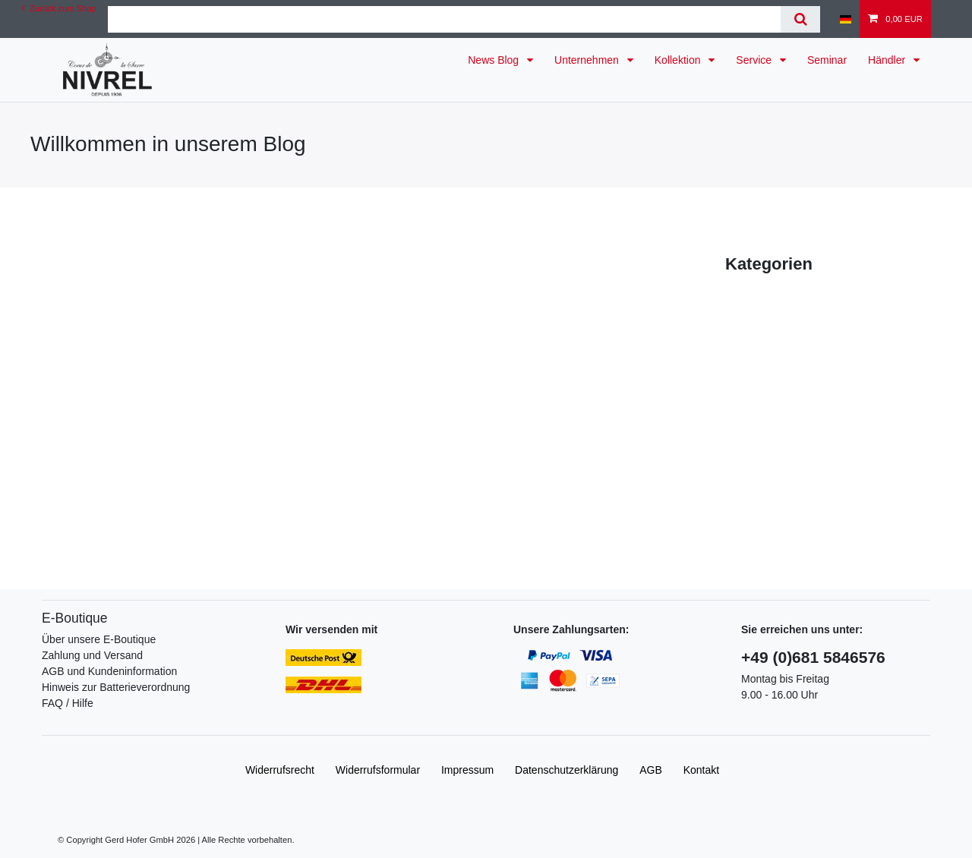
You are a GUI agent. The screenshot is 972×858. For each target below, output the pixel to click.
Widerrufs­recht (279, 770)
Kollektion (679, 60)
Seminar (827, 60)
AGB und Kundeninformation (109, 671)
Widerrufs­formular (378, 770)
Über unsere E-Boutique (99, 639)
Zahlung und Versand (92, 655)
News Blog (495, 60)
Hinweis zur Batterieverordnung (116, 687)
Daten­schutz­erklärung (566, 770)
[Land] (846, 19)
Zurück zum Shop (58, 8)
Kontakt (701, 770)
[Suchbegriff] (444, 19)
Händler (888, 60)
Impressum (467, 770)
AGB (650, 770)
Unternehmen (588, 60)
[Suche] (800, 19)
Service (755, 60)
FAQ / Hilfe (67, 703)
